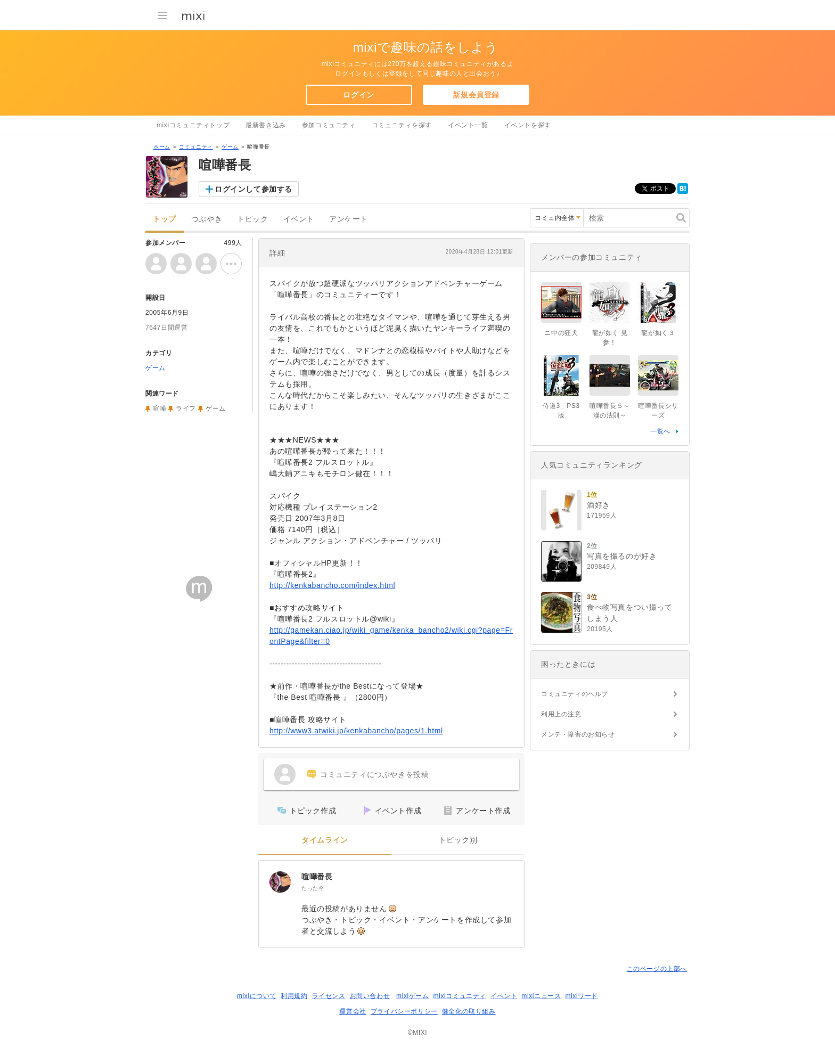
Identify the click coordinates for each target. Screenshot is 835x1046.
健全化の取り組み (469, 1011)
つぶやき (206, 219)
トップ (164, 219)
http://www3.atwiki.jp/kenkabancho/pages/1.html (356, 730)
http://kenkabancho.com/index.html (332, 585)
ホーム (161, 147)
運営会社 (352, 1011)
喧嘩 (159, 408)
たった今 (312, 888)
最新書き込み (265, 125)
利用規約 (294, 996)
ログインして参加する (253, 189)
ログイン (358, 95)
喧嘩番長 (316, 876)
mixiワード (581, 996)
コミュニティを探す (402, 125)
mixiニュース (541, 996)
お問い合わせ (370, 996)
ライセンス (329, 996)
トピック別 (458, 840)
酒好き (598, 505)
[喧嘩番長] (280, 882)
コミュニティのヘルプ (574, 694)
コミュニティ (196, 147)
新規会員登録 (476, 95)
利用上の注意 (561, 714)
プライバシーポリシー (404, 1011)
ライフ (186, 408)
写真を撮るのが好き (622, 556)
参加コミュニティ (329, 125)
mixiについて (256, 996)
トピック (252, 219)
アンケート (348, 219)
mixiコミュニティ (459, 996)
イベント (298, 219)
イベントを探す (527, 125)
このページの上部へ (657, 969)
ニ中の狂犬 (561, 333)
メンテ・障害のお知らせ (578, 734)
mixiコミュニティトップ (193, 125)
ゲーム (230, 147)
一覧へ (660, 431)
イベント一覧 (468, 125)
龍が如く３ (658, 333)
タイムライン (324, 840)
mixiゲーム (412, 996)
